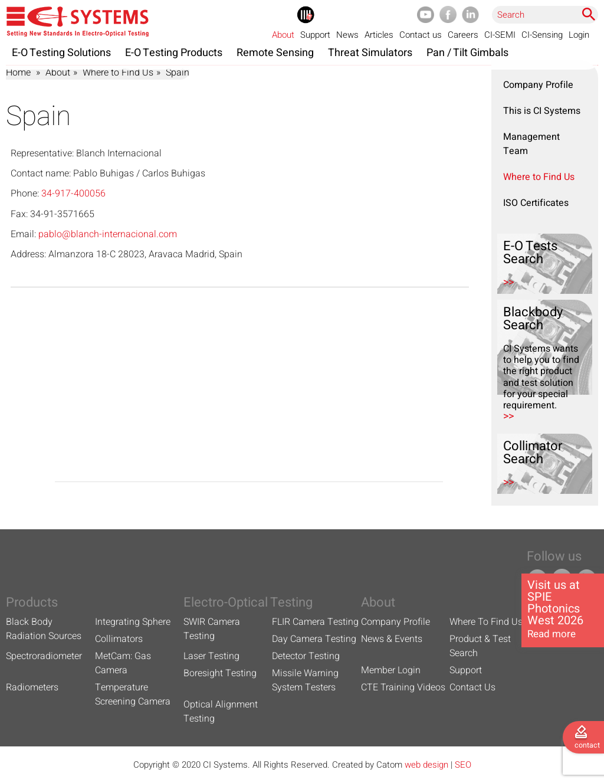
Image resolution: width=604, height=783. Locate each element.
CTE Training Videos (403, 687)
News (347, 34)
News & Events (391, 639)
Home (18, 72)
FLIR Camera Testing (315, 622)
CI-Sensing (542, 34)
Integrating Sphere (132, 622)
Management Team (531, 144)
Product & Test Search (480, 646)
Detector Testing (306, 656)
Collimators (119, 639)
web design (426, 764)
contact (587, 745)
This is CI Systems (541, 111)
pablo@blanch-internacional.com (107, 234)
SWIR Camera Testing (211, 629)
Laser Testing (211, 656)
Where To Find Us (486, 622)
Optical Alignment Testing (220, 711)
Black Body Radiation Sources (43, 629)
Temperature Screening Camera (132, 694)
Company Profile (538, 85)
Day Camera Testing (314, 639)
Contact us (420, 34)
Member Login (391, 670)
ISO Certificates (536, 203)
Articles (379, 34)
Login (579, 34)
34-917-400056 (73, 193)
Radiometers (32, 687)
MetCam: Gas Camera (123, 663)
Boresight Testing (220, 673)
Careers (463, 34)
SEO (463, 764)
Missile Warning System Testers (305, 680)
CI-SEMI (500, 34)
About (283, 34)
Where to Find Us (118, 72)
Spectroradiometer (44, 656)
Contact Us (472, 687)
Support (315, 34)
